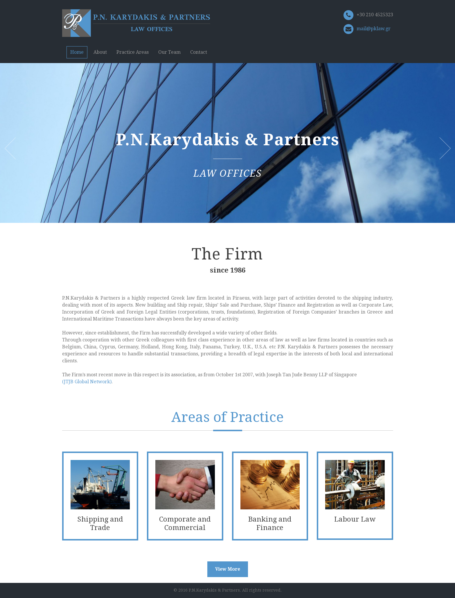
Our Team (169, 52)
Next (445, 148)
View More (227, 569)
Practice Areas (132, 52)
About (100, 52)
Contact (198, 52)
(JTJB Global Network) (86, 381)
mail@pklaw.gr (374, 28)
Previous (10, 148)
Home (77, 52)
